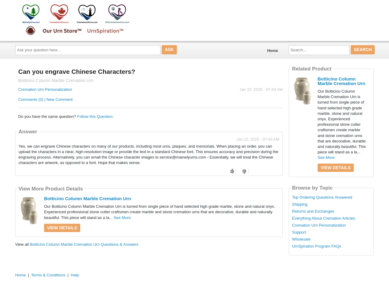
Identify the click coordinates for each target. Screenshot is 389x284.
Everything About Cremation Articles (323, 218)
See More (122, 217)
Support (299, 232)
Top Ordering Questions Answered (322, 197)
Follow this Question (95, 116)
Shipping (300, 204)
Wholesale (301, 239)
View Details (62, 227)
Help (75, 275)
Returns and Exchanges (313, 211)
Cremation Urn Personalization (45, 89)
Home (272, 50)
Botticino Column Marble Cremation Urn (87, 198)
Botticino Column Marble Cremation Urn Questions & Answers (84, 244)
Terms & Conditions (48, 275)
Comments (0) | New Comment (45, 99)
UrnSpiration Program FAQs (316, 246)
